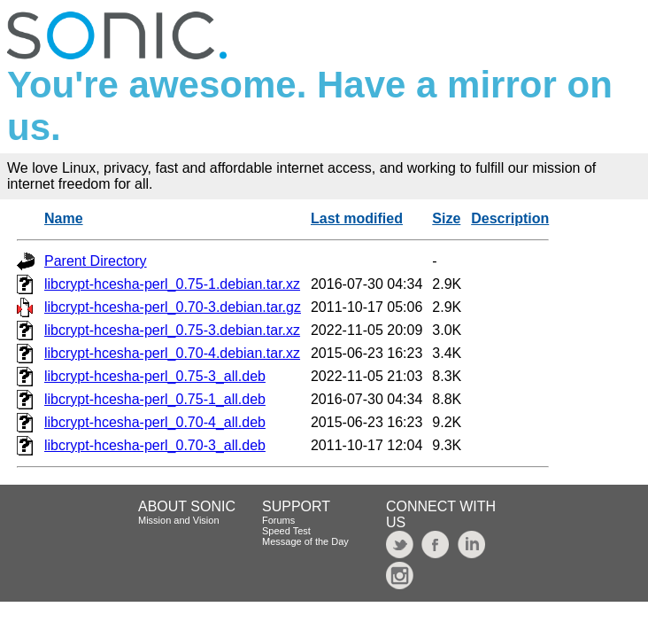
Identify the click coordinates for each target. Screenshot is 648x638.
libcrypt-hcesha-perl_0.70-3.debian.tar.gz (172, 307)
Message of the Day (305, 541)
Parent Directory (95, 260)
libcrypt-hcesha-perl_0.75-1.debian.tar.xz (172, 284)
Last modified (357, 218)
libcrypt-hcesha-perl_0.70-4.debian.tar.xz (172, 353)
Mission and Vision (179, 520)
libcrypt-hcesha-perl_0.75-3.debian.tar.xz (172, 330)
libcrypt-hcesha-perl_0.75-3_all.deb (155, 376)
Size (446, 218)
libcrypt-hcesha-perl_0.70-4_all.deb (155, 422)
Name (63, 218)
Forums (278, 520)
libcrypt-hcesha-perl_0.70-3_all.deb (155, 445)
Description (510, 218)
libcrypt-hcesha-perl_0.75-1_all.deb (155, 399)
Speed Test (286, 530)
